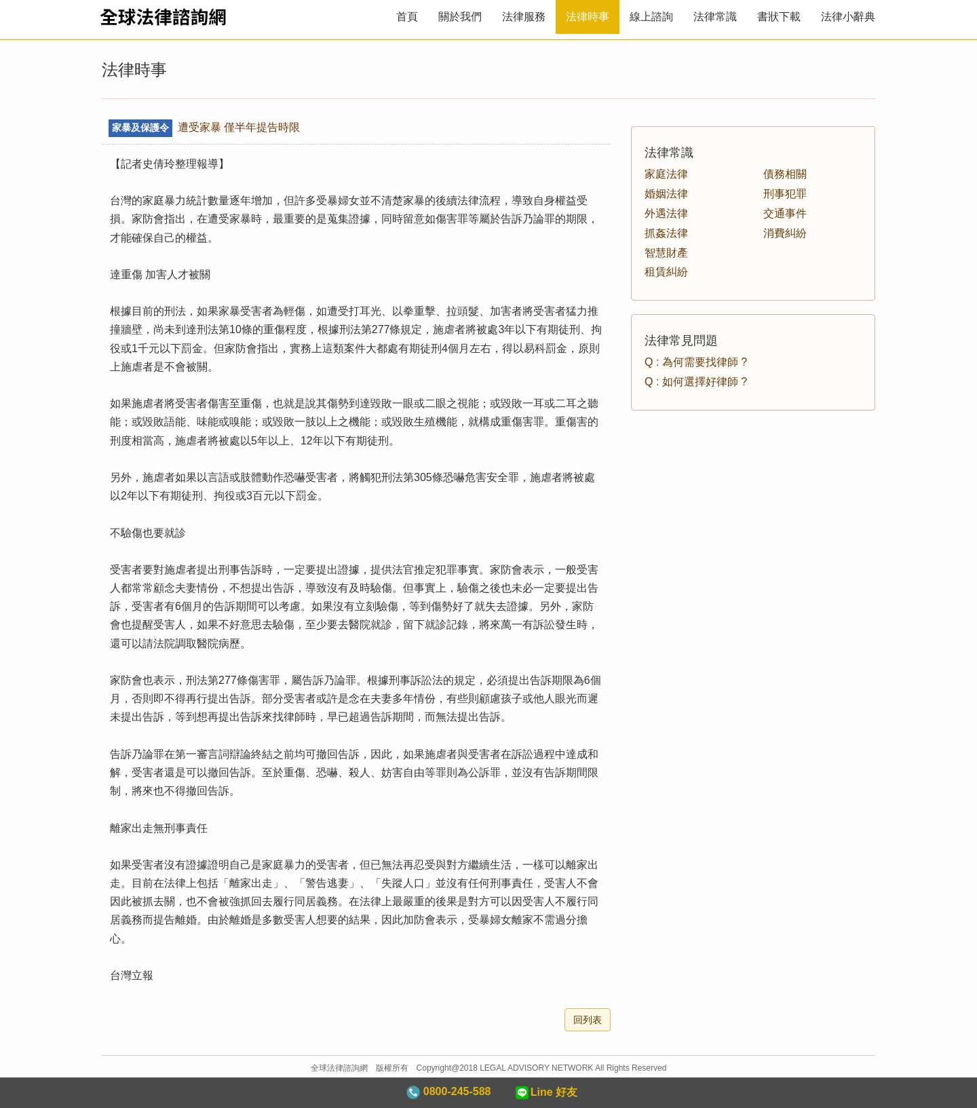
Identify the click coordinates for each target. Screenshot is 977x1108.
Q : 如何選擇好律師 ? (696, 381)
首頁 (407, 16)
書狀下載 (779, 16)
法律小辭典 (848, 16)
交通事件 (785, 213)
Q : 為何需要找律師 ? (696, 362)
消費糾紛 (785, 233)
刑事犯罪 (785, 193)
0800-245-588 (448, 1092)
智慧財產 (666, 253)
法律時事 (587, 16)
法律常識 (715, 16)
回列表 (587, 1019)
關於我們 (460, 16)
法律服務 (523, 16)
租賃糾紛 (666, 272)
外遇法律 (666, 213)
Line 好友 (545, 1092)
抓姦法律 (666, 233)
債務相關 (785, 174)
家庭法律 (666, 174)
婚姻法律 (666, 193)
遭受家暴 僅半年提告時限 (204, 127)
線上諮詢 (651, 16)
